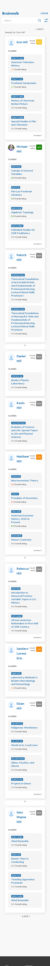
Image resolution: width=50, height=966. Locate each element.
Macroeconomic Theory (24, 480)
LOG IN (44, 13)
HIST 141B (16, 512)
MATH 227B (16, 208)
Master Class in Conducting (19, 860)
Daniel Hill (21, 359)
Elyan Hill (20, 706)
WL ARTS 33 (17, 724)
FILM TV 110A (17, 58)
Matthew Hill (23, 459)
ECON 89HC (16, 536)
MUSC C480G (17, 837)
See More (38, 135)
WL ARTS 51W (18, 759)
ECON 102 (16, 476)
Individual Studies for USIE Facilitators (23, 231)
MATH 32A (16, 167)
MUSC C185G (17, 896)
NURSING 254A (18, 275)
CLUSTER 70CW (18, 423)
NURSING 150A (18, 309)
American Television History (22, 64)
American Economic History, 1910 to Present (22, 519)
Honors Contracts (21, 539)
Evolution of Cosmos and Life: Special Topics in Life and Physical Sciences (24, 431)
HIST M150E (16, 616)
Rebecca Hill (23, 571)
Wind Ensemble (20, 841)
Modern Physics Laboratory (20, 382)
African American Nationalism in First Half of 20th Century (24, 623)
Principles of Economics (24, 498)
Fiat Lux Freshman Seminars (21, 193)
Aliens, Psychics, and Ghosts (22, 764)
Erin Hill (22, 42)
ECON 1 (15, 494)
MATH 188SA (17, 226)
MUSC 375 (16, 875)
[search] (20, 20)
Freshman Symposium (23, 83)
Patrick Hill (22, 258)
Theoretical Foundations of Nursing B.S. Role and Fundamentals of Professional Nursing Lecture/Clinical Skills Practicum (25, 321)
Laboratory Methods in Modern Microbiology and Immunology (24, 681)
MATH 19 (15, 187)
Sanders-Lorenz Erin (23, 654)
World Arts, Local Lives (24, 745)
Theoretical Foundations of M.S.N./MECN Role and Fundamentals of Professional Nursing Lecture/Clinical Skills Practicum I (25, 287)
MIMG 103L (16, 673)
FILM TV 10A (17, 79)
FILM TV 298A (17, 117)
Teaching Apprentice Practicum (23, 881)
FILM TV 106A (17, 97)
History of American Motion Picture (22, 102)
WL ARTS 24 (17, 741)
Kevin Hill (21, 405)
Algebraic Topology (22, 212)
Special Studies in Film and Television (23, 123)
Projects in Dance (21, 783)
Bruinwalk (10, 13)
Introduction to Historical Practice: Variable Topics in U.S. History (23, 597)
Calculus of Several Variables (22, 172)
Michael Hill (22, 149)
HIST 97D (15, 589)
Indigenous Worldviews (24, 727)
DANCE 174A (17, 779)
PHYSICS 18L (17, 376)
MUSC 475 (16, 855)
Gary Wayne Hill (21, 817)
